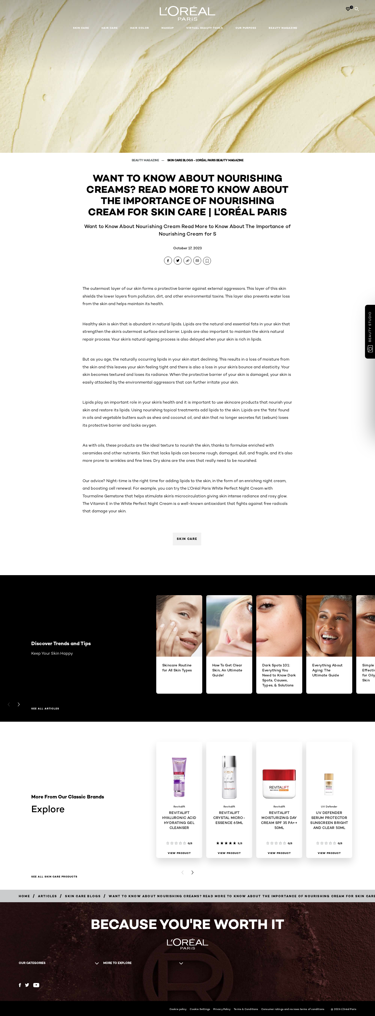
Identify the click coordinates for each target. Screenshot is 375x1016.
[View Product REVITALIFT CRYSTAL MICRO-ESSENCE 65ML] (229, 853)
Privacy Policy (221, 1008)
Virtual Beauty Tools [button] (204, 28)
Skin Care (187, 539)
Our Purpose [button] (246, 28)
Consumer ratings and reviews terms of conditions (292, 1008)
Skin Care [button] (81, 28)
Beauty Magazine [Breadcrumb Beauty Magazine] (146, 160)
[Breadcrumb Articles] (47, 896)
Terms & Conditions (246, 1008)
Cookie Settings (200, 1008)
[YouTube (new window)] (36, 985)
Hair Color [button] (139, 28)
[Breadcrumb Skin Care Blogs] (83, 896)
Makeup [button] (168, 28)
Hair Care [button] (110, 28)
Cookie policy (178, 1008)
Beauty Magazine (283, 28)
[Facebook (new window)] (20, 985)
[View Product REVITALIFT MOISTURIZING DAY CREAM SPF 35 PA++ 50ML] (279, 853)
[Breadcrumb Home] (24, 896)
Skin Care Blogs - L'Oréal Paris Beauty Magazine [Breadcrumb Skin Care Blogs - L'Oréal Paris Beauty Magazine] (205, 160)
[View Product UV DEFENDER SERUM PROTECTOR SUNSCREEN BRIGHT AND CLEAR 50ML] (329, 853)
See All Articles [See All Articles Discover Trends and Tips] (45, 708)
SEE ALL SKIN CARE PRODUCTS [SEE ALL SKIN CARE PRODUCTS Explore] (54, 876)
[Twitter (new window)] (27, 985)
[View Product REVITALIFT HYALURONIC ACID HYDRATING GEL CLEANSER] (179, 853)
